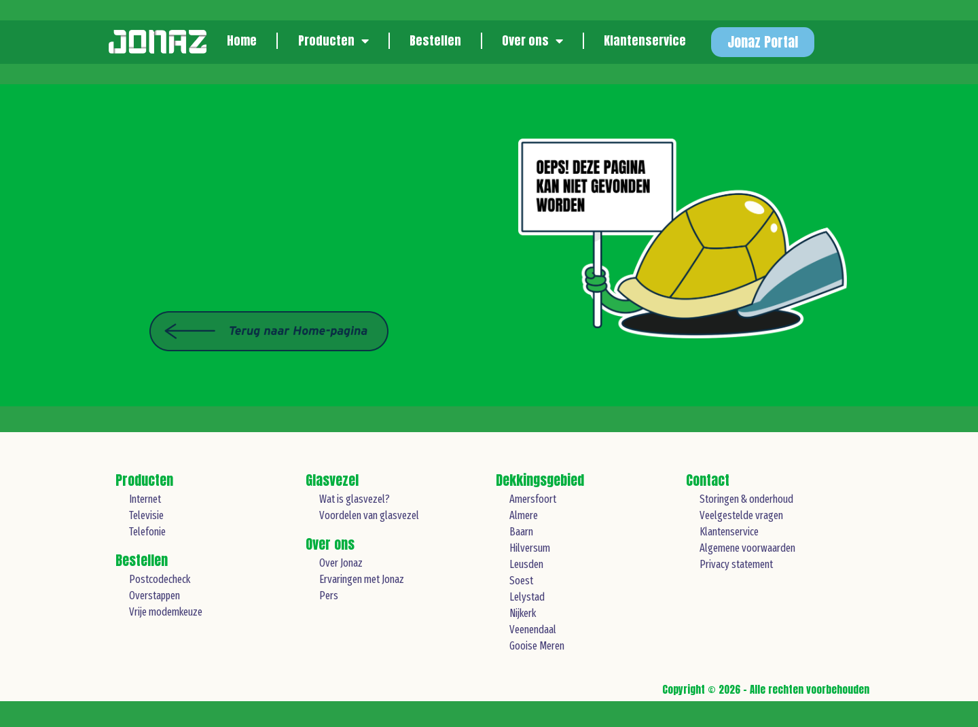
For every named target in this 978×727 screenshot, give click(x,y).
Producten (333, 41)
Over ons (532, 41)
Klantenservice (645, 40)
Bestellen (435, 40)
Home (242, 40)
